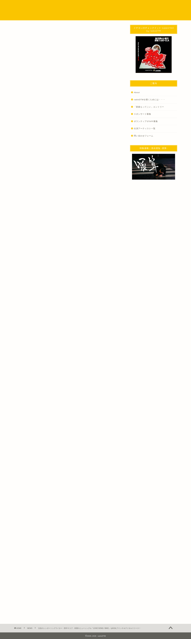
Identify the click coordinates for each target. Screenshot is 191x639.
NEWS (80, 4)
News (19, 482)
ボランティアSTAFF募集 (146, 121)
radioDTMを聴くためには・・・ (149, 100)
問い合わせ (151, 4)
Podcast (93, 4)
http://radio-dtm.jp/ (42, 517)
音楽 (27, 482)
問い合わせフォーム (143, 136)
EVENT (122, 4)
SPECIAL (108, 4)
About (137, 92)
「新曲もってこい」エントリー (149, 107)
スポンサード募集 (142, 114)
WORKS (135, 4)
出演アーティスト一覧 (144, 128)
